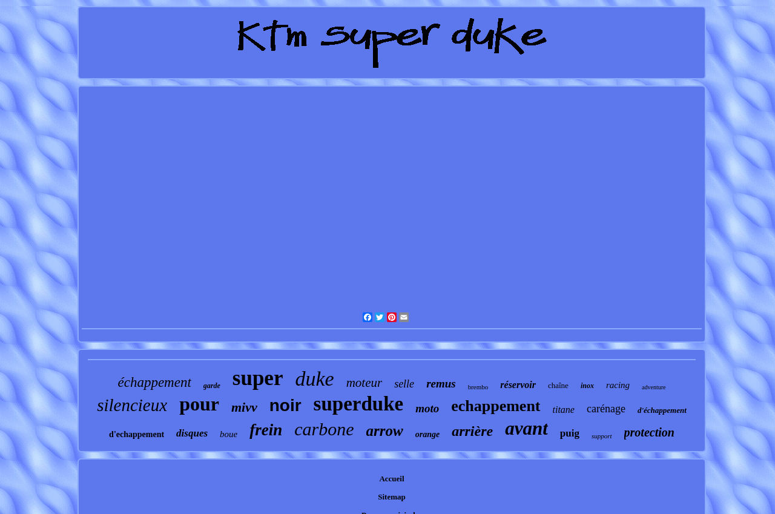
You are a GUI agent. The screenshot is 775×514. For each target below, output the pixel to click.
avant (526, 428)
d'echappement (136, 434)
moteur (364, 382)
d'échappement (662, 410)
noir (285, 405)
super (257, 378)
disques (192, 433)
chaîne (558, 385)
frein (265, 430)
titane (564, 409)
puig (569, 433)
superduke (359, 404)
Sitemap (392, 496)
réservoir (518, 385)
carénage (606, 409)
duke (314, 378)
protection (649, 432)
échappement (154, 382)
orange (427, 434)
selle (404, 384)
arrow (384, 431)
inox (587, 385)
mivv (244, 407)
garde (211, 385)
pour (199, 404)
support (602, 436)
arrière (472, 431)
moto (427, 408)
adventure (653, 387)
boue (228, 434)
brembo (478, 386)
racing (618, 385)
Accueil (391, 478)
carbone (324, 429)
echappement (495, 406)
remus (441, 383)
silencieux (132, 405)
